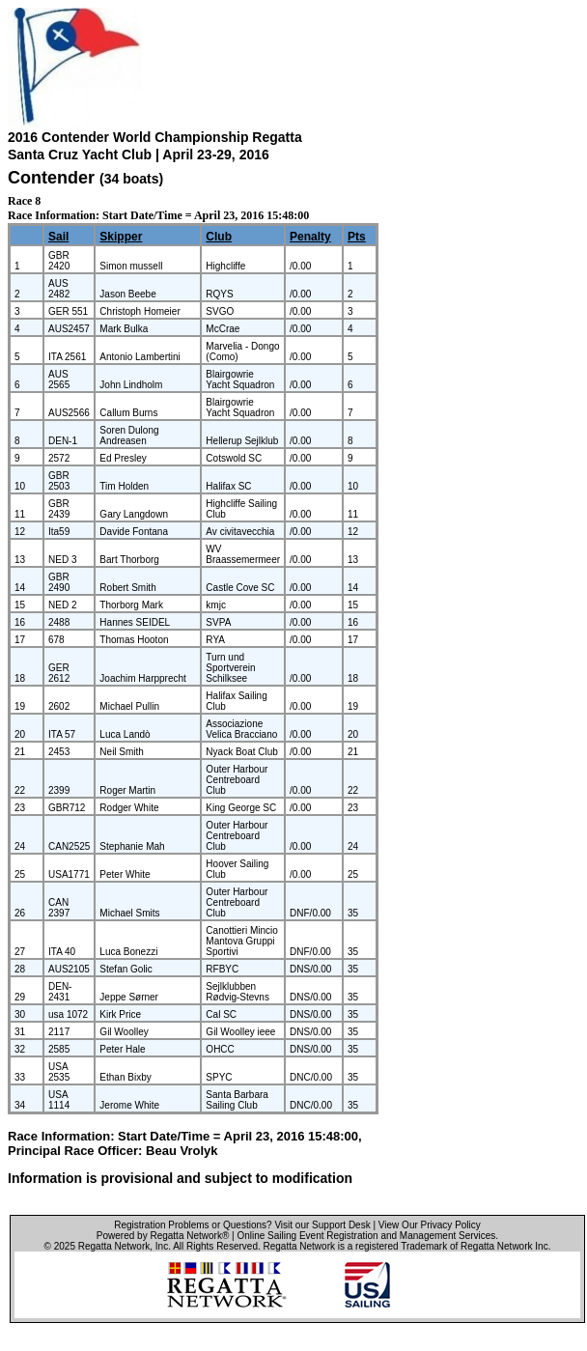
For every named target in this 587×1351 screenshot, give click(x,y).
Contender (51, 177)
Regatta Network (114, 1246)
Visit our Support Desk (322, 1225)
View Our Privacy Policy (429, 1225)
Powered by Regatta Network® (163, 1235)
